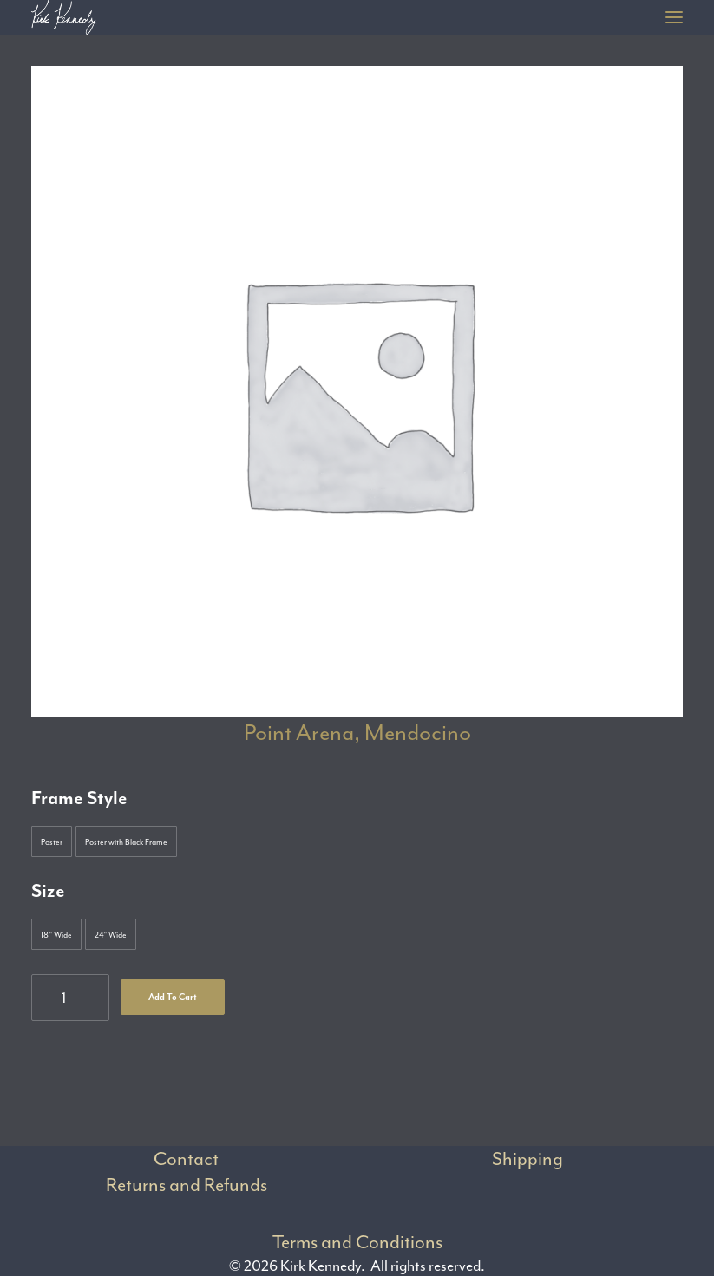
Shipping (527, 1159)
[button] (674, 17)
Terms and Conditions (357, 1242)
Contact (186, 1159)
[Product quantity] (70, 997)
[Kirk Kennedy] (64, 17)
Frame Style (79, 798)
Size (48, 891)
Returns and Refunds (186, 1185)
